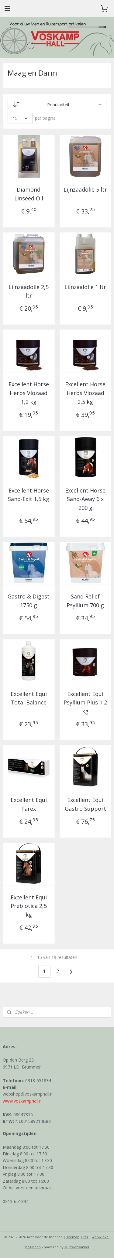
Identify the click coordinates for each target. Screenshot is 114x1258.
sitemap (72, 1237)
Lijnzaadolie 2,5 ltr (29, 291)
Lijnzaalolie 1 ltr (85, 287)
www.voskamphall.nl (23, 1101)
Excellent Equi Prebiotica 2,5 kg (29, 906)
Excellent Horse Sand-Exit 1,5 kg (28, 495)
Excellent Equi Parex (29, 804)
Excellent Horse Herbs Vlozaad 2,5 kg (85, 393)
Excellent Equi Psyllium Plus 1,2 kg (85, 702)
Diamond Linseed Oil (28, 194)
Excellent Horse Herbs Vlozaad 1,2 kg (29, 393)
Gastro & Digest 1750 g (29, 601)
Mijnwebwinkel (76, 1247)
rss (85, 1237)
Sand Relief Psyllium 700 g (85, 601)
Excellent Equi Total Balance (29, 698)
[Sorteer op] (57, 104)
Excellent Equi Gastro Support (85, 804)
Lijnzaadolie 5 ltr (85, 189)
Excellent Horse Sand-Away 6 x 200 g (85, 499)
